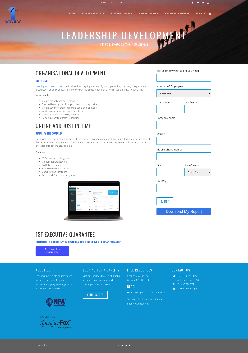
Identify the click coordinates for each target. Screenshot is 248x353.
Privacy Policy (41, 345)
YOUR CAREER (95, 295)
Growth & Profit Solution (139, 280)
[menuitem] (72, 13)
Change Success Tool (138, 275)
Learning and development (49, 86)
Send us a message (186, 288)
